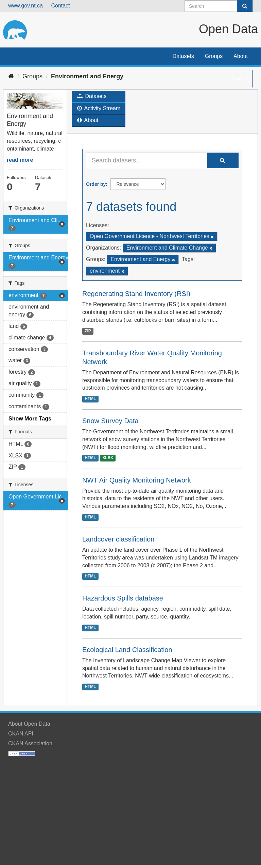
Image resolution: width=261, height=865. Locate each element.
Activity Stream (98, 108)
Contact (60, 5)
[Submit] (245, 6)
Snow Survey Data (110, 421)
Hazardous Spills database (122, 598)
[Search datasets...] (146, 160)
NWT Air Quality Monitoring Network (136, 480)
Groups (214, 56)
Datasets (183, 56)
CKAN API (20, 733)
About (240, 56)
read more (20, 160)
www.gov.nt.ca (25, 5)
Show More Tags (29, 418)
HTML (90, 398)
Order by (96, 184)
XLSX (107, 458)
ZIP (88, 331)
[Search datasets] (219, 6)
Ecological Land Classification (127, 649)
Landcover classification (118, 539)
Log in (240, 78)
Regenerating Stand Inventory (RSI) (136, 293)
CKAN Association (30, 743)
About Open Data (29, 724)
